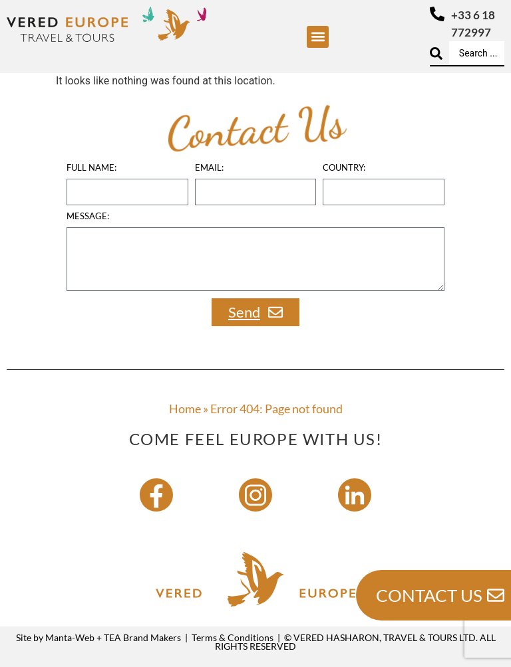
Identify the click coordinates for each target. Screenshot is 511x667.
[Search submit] (436, 53)
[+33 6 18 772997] (437, 14)
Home (185, 408)
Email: (209, 168)
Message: (88, 216)
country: (344, 168)
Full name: (91, 168)
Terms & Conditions (232, 637)
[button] (318, 37)
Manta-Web (69, 637)
